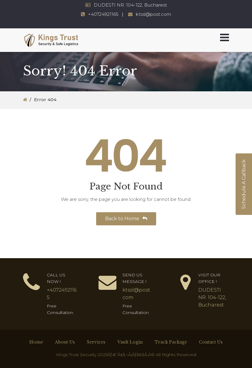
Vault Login (130, 342)
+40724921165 (103, 14)
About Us (65, 342)
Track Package (171, 342)
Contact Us (211, 342)
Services (96, 342)
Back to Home (126, 218)
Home (36, 342)
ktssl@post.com (153, 14)
